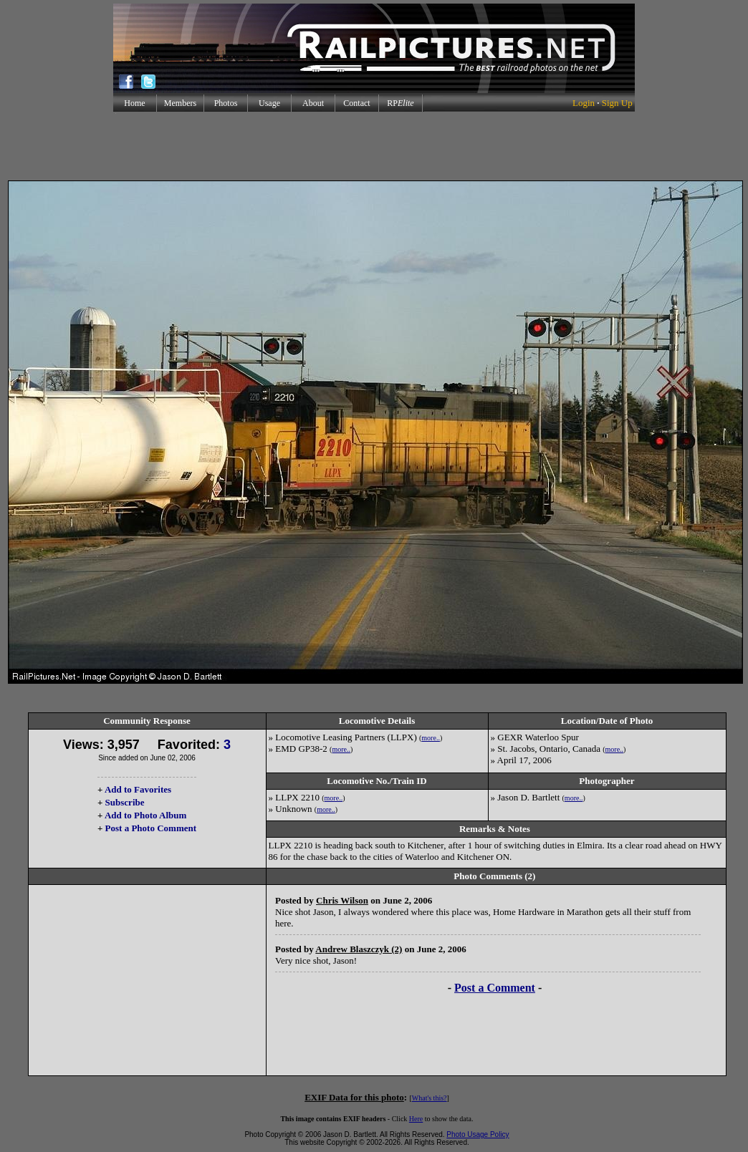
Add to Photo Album (146, 815)
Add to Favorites (138, 789)
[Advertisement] (374, 146)
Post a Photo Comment (150, 828)
